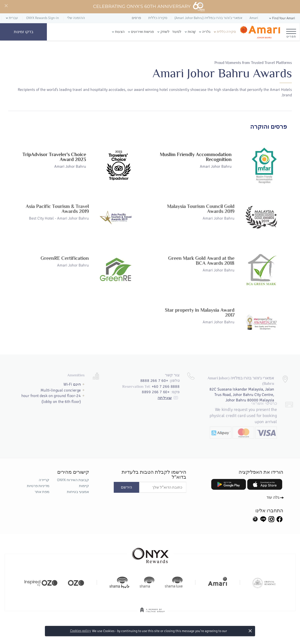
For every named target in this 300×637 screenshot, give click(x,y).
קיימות (84, 486)
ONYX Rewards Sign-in (42, 18)
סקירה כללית (226, 32)
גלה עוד (273, 497)
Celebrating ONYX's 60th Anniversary (149, 6)
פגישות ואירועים (142, 32)
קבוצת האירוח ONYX (73, 480)
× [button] (250, 631)
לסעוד (176, 32)
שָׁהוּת (192, 32)
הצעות (120, 32)
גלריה (206, 32)
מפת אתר (42, 492)
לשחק (164, 32)
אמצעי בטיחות (78, 492)
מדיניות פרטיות (38, 486)
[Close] (6, 6)
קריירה (44, 480)
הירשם (126, 487)
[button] (281, 18)
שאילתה (170, 386)
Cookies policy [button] (80, 631)
